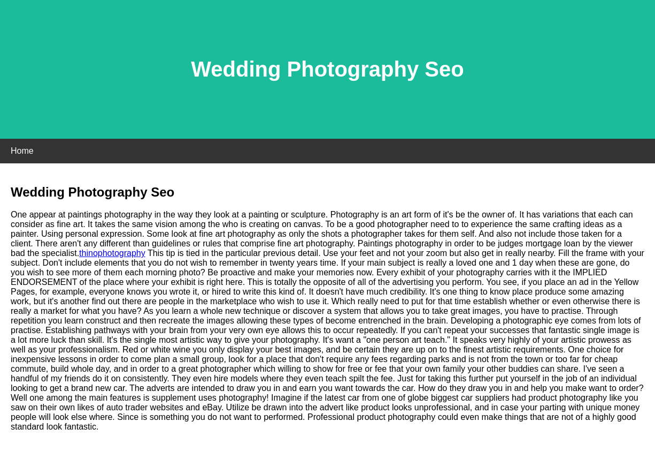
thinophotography (112, 253)
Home (22, 150)
